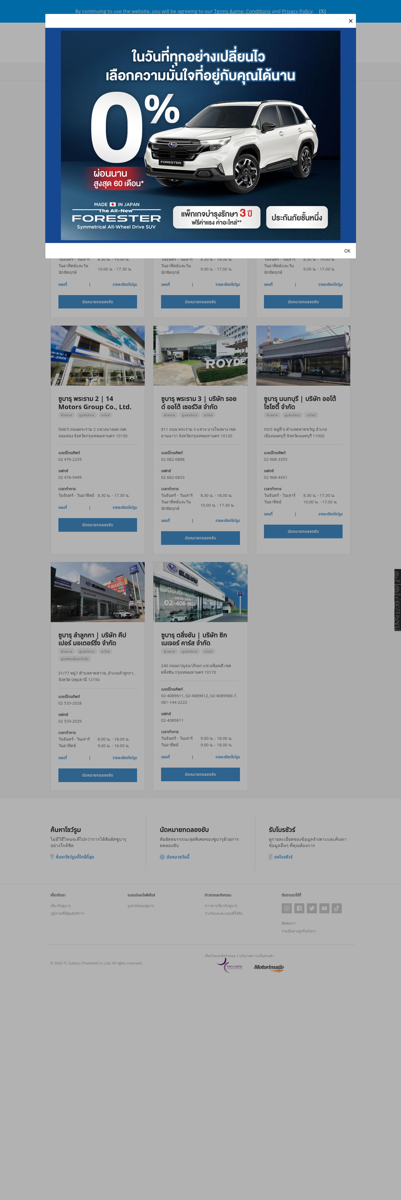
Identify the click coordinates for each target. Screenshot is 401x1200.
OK (347, 251)
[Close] (351, 21)
